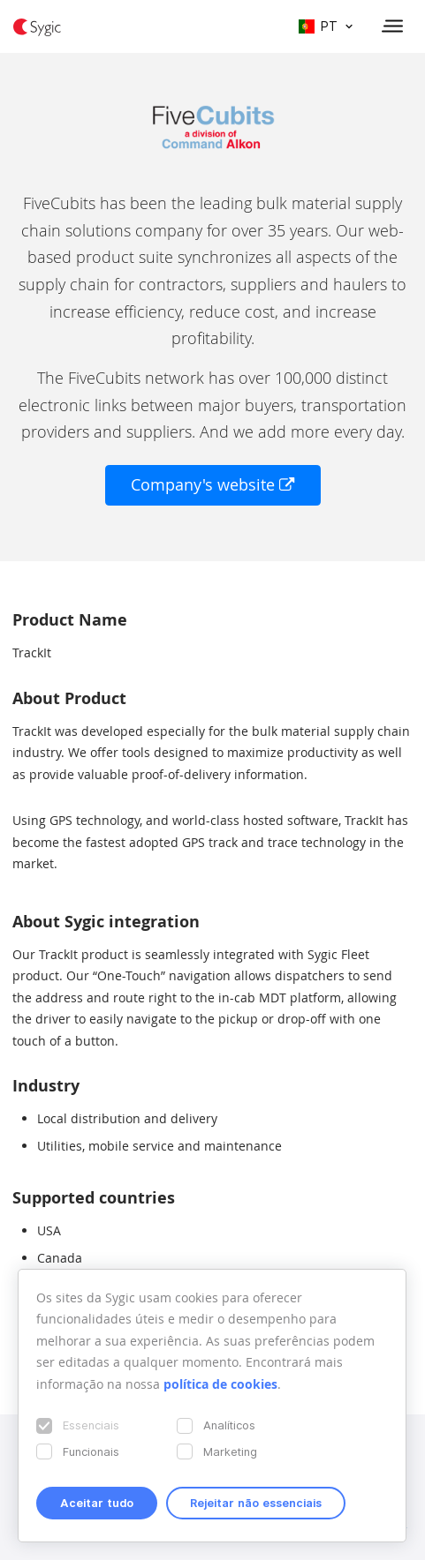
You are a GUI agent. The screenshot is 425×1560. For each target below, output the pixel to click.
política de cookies (220, 1384)
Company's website (213, 485)
